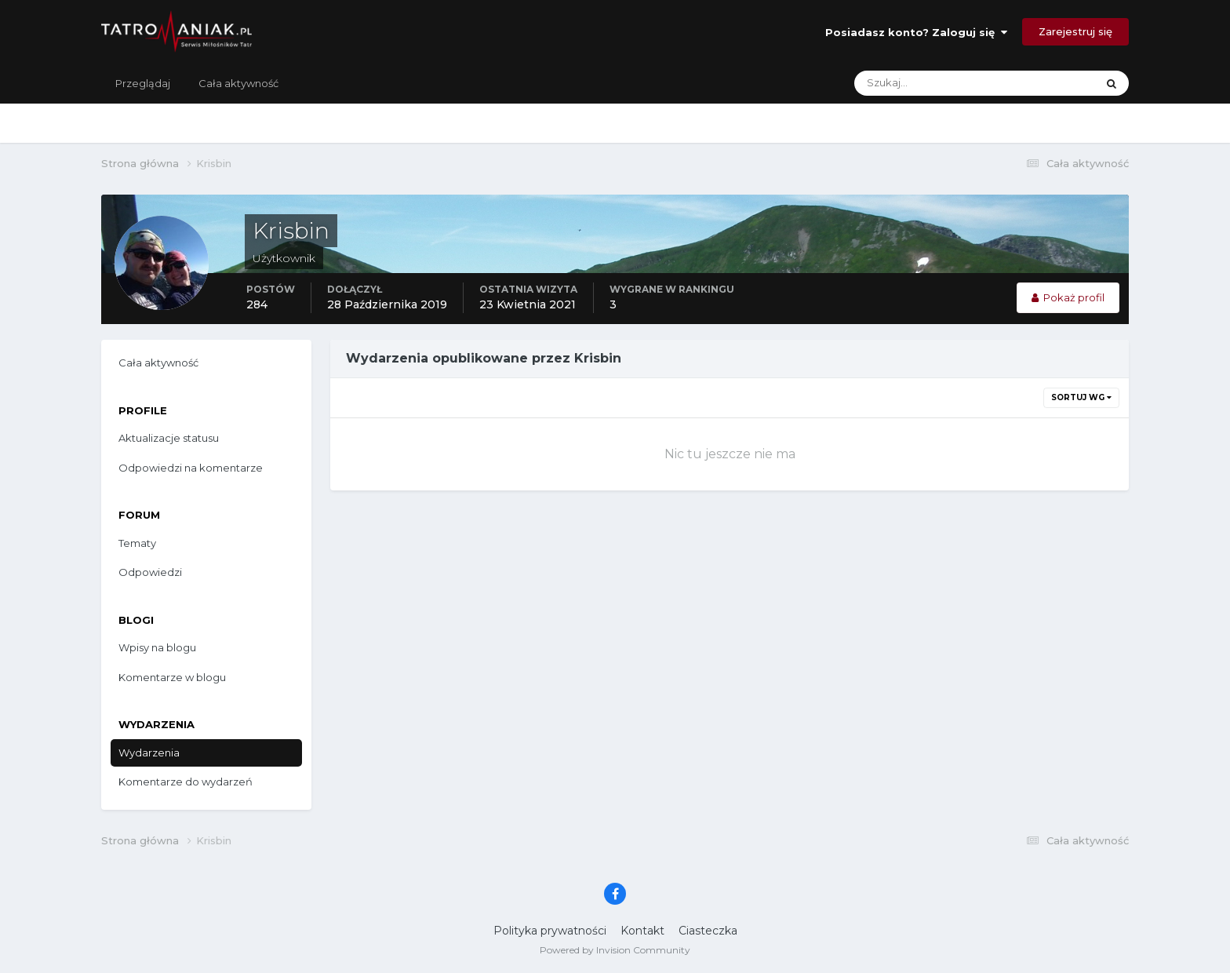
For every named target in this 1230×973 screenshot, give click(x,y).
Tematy (137, 543)
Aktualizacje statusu (168, 438)
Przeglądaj (142, 83)
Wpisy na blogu (157, 647)
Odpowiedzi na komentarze (190, 467)
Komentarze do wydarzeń (185, 781)
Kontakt (642, 931)
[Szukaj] (913, 83)
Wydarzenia (149, 752)
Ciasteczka (708, 931)
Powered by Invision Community (615, 950)
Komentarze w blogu (172, 677)
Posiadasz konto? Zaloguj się (916, 32)
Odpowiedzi (150, 572)
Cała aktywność (238, 83)
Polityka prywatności (549, 931)
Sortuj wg (1081, 397)
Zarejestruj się (1075, 31)
